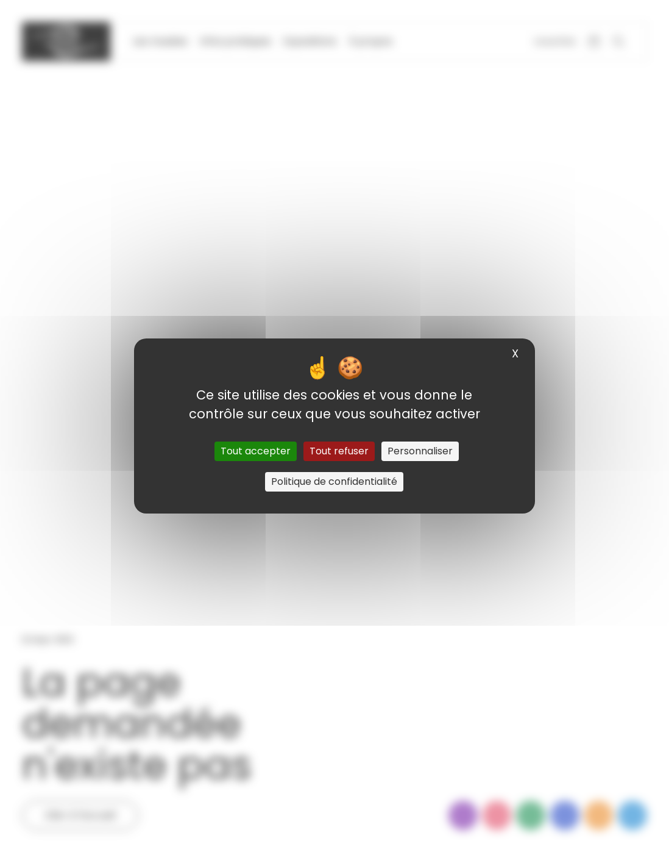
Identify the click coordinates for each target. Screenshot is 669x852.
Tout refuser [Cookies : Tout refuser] (339, 451)
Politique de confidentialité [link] (334, 481)
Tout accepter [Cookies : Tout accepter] (256, 451)
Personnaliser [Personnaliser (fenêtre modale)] (420, 451)
